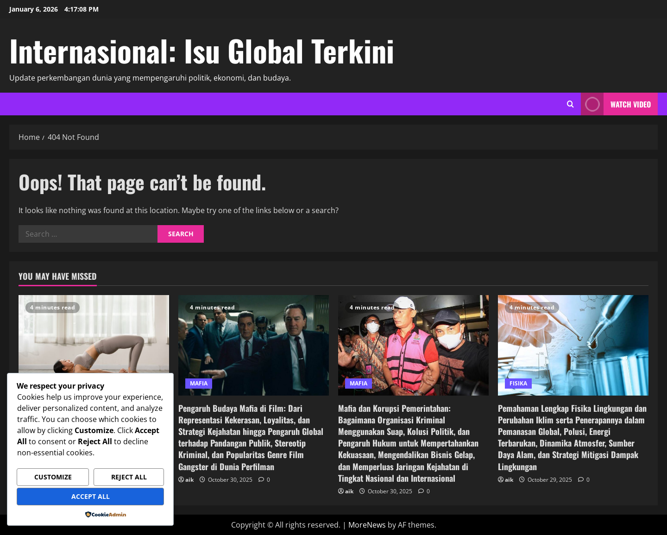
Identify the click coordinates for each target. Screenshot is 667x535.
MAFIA (199, 383)
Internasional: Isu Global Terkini (201, 50)
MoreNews (367, 525)
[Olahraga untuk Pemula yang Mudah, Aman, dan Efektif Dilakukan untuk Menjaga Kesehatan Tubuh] (94, 345)
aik (189, 480)
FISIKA (518, 383)
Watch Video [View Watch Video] (616, 104)
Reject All (129, 476)
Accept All (90, 496)
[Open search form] (570, 104)
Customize (53, 476)
